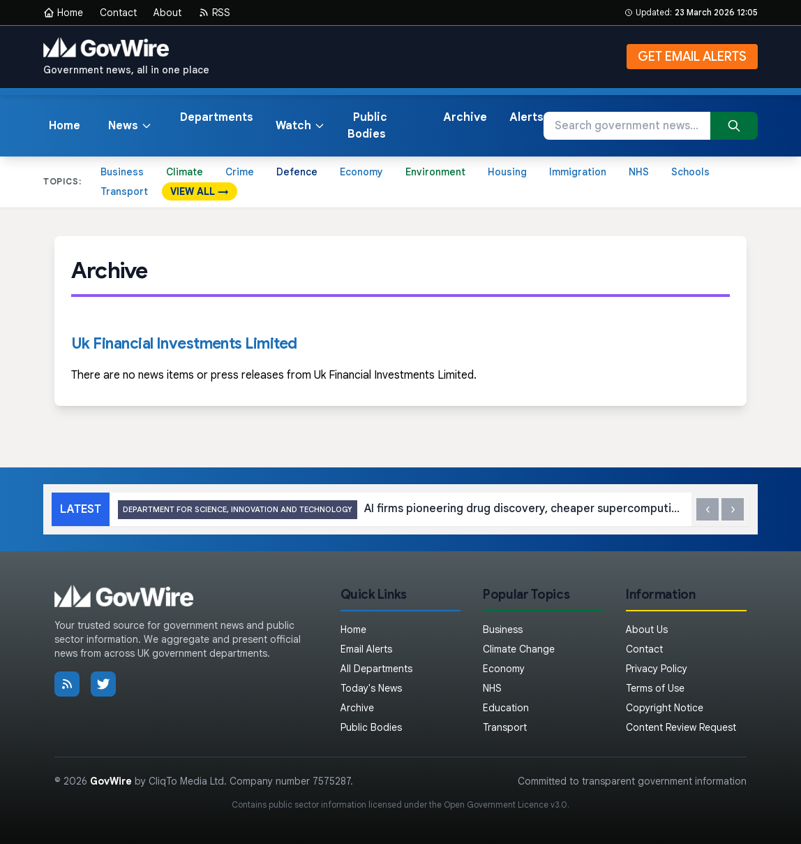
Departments (216, 117)
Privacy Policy (656, 668)
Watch (300, 126)
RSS (214, 12)
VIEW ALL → (199, 191)
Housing (507, 172)
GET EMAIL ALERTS (692, 56)
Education (506, 707)
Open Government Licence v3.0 (505, 804)
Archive (465, 117)
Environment (435, 172)
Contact (118, 12)
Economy (361, 172)
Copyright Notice (664, 707)
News (130, 126)
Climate (184, 172)
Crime (239, 172)
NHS (639, 172)
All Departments (376, 668)
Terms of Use (655, 688)
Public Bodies (367, 125)
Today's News (371, 688)
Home (63, 12)
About (167, 12)
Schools (690, 172)
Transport (124, 191)
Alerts (526, 117)
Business (122, 172)
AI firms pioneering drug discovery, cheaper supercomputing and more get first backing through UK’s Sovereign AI (400, 509)
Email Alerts (366, 649)
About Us (647, 629)
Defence (296, 172)
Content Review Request (681, 727)
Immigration (577, 172)
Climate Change (519, 649)
